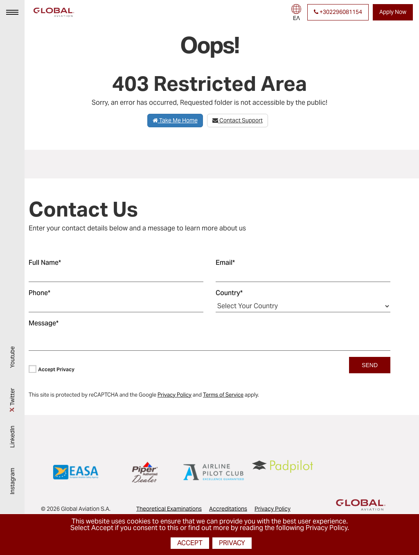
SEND (370, 365)
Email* (225, 262)
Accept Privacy (56, 369)
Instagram (12, 484)
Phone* (39, 293)
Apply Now (392, 12)
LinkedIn (12, 440)
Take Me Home (175, 120)
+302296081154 (338, 12)
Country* (229, 293)
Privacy (232, 543)
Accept (190, 543)
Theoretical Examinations (169, 508)
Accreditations (228, 508)
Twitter (12, 400)
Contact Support (237, 120)
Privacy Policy (273, 508)
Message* (44, 323)
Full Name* (45, 262)
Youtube (12, 360)
